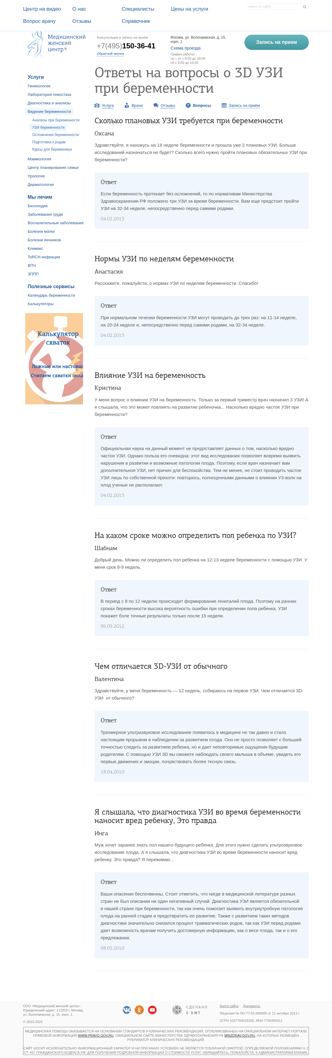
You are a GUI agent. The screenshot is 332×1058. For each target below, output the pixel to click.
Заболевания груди (45, 214)
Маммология (39, 159)
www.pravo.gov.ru (95, 1035)
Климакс (35, 248)
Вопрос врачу (39, 21)
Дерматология (41, 184)
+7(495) (126, 46)
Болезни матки (41, 231)
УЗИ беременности (48, 127)
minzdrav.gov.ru (239, 1035)
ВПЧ (32, 265)
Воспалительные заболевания (56, 223)
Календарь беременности (51, 295)
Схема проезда (186, 48)
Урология (36, 176)
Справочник (136, 21)
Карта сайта (229, 1006)
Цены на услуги (189, 9)
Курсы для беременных (52, 149)
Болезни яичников (44, 240)
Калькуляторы (41, 304)
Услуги (36, 77)
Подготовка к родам (49, 142)
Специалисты (138, 9)
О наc (79, 9)
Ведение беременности (49, 111)
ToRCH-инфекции (44, 257)
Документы (251, 1006)
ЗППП (33, 274)
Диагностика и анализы (49, 103)
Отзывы (81, 21)
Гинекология (39, 86)
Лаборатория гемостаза (49, 94)
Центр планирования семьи (53, 167)
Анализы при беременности (56, 120)
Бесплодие (38, 206)
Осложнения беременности (55, 135)
